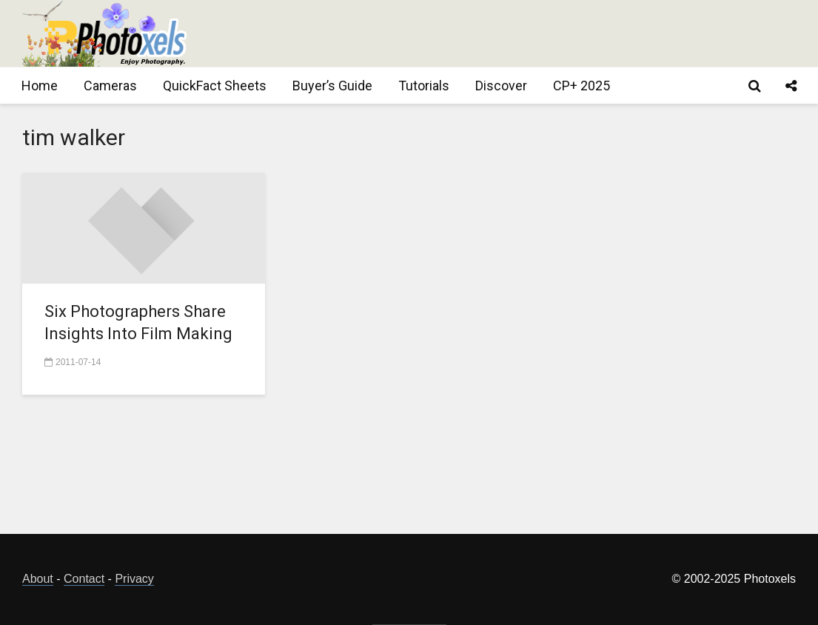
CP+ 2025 (581, 85)
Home (39, 85)
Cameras (110, 85)
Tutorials (423, 85)
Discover (501, 85)
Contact (84, 578)
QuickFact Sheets (214, 85)
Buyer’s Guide (332, 85)
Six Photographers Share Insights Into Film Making (138, 322)
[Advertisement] (526, 33)
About (37, 578)
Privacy (134, 578)
